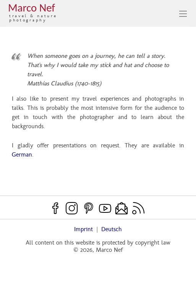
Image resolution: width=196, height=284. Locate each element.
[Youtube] (105, 208)
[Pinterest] (89, 208)
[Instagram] (72, 208)
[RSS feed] (138, 208)
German (22, 154)
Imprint (83, 229)
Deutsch (111, 229)
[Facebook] (55, 208)
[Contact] (121, 208)
